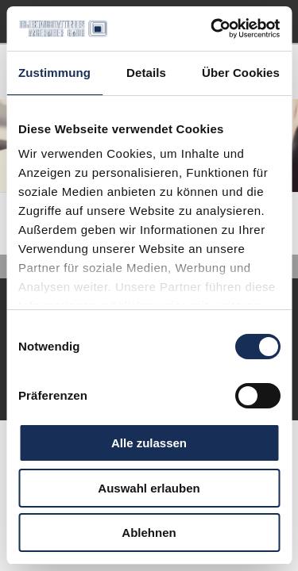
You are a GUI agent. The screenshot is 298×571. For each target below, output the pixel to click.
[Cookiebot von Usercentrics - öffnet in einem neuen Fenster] (212, 28)
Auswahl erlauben (148, 488)
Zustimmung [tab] (54, 72)
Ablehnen (149, 532)
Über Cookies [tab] (241, 72)
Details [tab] (146, 72)
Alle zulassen (149, 443)
